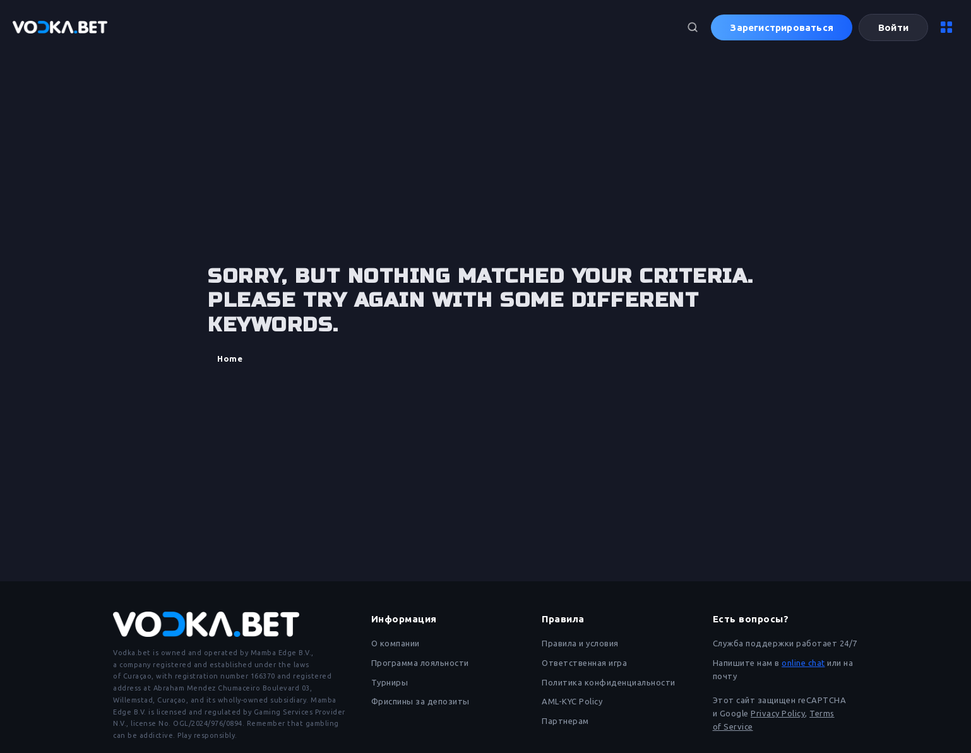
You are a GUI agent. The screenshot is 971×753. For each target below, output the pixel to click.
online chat (803, 662)
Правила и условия (580, 643)
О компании (395, 643)
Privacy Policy (778, 713)
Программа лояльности (420, 662)
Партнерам (565, 720)
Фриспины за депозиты (420, 701)
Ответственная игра (584, 662)
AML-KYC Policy (572, 701)
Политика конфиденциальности (609, 682)
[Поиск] (693, 27)
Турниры (389, 682)
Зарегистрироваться (781, 27)
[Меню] (946, 27)
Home (229, 358)
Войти (893, 27)
